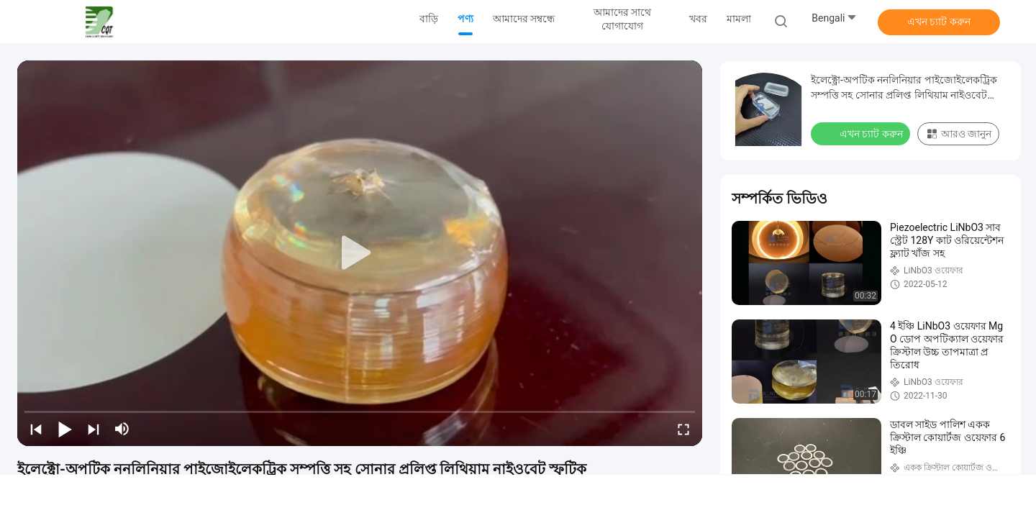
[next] (93, 429)
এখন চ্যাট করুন (939, 21)
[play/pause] (64, 429)
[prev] (36, 429)
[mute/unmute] (122, 429)
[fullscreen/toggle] (683, 429)
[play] (360, 253)
